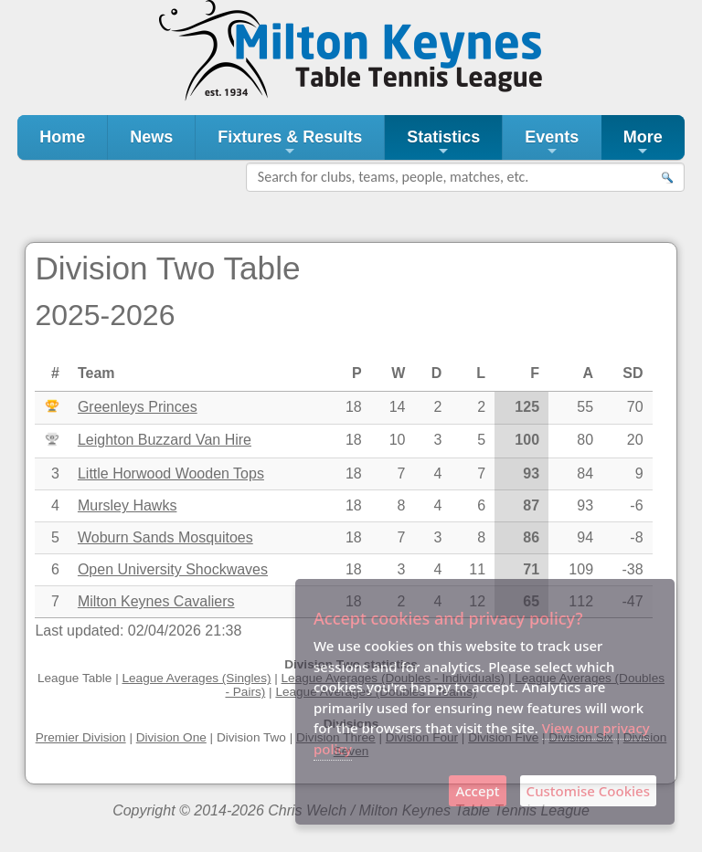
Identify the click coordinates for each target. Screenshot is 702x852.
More (643, 143)
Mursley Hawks (127, 505)
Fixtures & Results (290, 143)
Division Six (580, 737)
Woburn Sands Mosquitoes (165, 537)
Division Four (422, 737)
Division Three (336, 737)
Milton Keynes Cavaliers (156, 601)
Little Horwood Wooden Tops (171, 473)
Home (62, 137)
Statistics (443, 143)
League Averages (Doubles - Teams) (375, 692)
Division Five (503, 737)
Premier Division (81, 737)
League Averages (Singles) (196, 678)
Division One (171, 737)
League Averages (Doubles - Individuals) (393, 678)
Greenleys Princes (137, 407)
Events (552, 143)
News (151, 137)
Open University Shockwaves (173, 569)
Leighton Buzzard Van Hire (164, 439)
